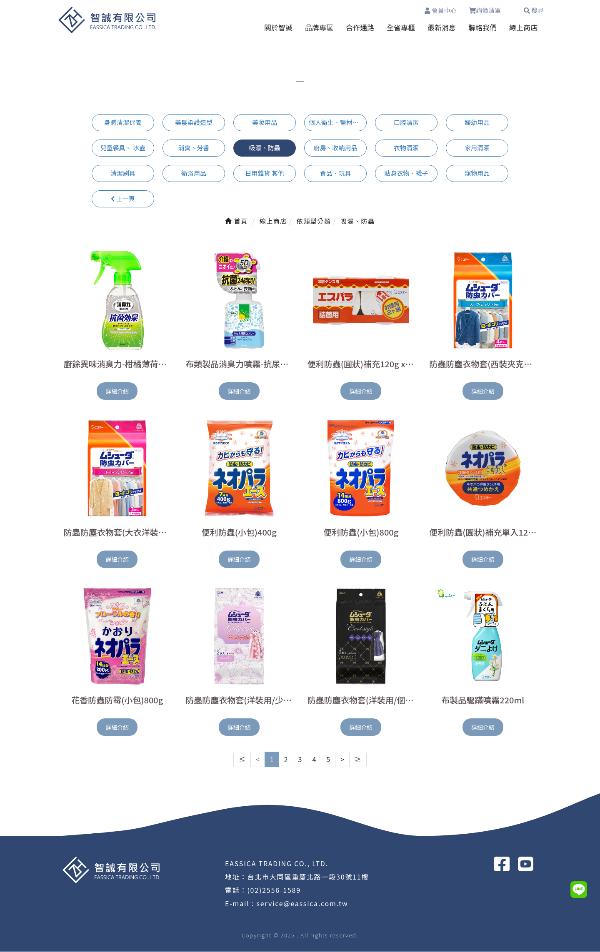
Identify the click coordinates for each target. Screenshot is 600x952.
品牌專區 (319, 27)
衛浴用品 (193, 173)
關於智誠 (278, 27)
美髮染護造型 (193, 122)
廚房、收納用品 (335, 148)
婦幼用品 (477, 122)
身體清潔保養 (123, 122)
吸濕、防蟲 (264, 148)
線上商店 (523, 27)
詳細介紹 (117, 391)
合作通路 (360, 27)
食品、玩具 (335, 173)
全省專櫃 (401, 27)
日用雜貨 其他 (264, 173)
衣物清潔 (406, 148)
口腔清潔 (406, 122)
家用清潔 (477, 148)
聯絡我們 (482, 27)
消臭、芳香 (193, 148)
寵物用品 (477, 173)
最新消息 (442, 27)
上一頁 (123, 198)
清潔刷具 (122, 173)
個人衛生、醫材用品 (337, 122)
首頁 (236, 221)
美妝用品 (264, 122)
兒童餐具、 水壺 (122, 148)
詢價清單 (490, 10)
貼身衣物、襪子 (406, 173)
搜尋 (534, 10)
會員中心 (440, 10)
